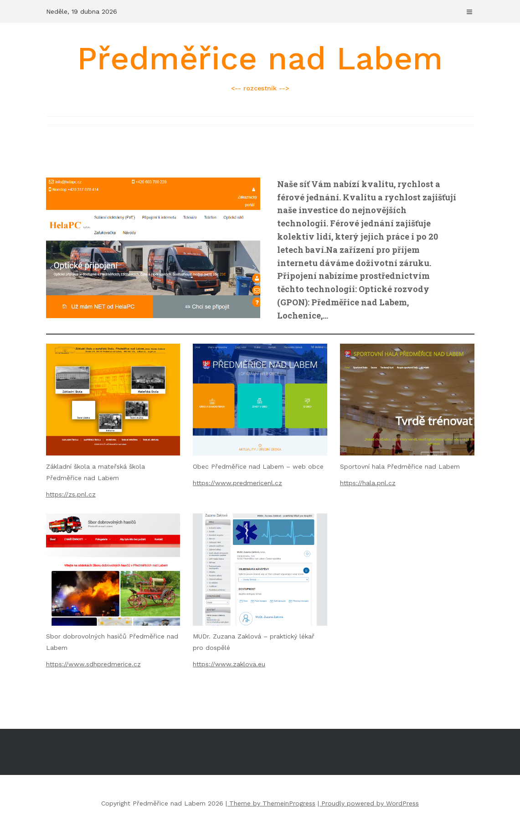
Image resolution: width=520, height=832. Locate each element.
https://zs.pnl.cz (71, 494)
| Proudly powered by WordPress (368, 803)
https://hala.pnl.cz (368, 483)
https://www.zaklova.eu (229, 664)
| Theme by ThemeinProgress (270, 803)
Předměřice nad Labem (260, 66)
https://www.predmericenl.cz (237, 483)
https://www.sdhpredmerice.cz (93, 664)
